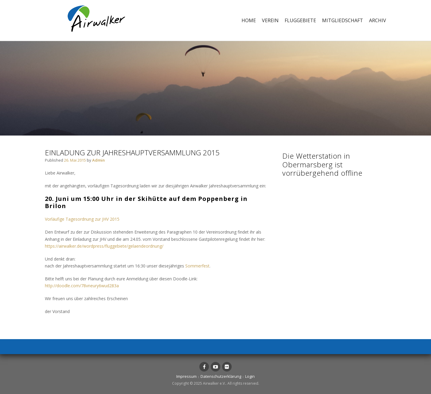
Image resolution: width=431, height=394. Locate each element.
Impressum (186, 376)
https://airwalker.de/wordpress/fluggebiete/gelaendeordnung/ (104, 246)
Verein (270, 20)
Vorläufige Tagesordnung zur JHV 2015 (82, 219)
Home (249, 20)
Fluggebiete (300, 20)
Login (250, 376)
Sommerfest (197, 266)
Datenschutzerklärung (221, 376)
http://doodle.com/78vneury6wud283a (82, 285)
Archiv (377, 20)
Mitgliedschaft (342, 20)
